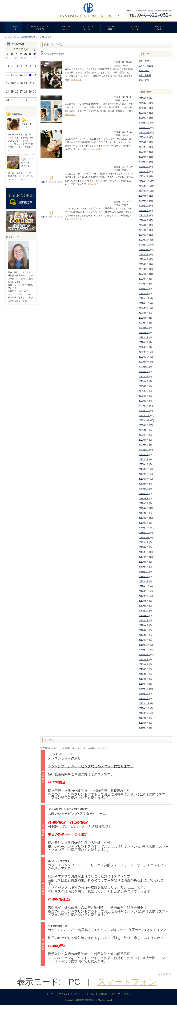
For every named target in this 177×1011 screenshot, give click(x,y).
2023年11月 (144, 244)
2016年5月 (143, 679)
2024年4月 (143, 220)
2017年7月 (143, 610)
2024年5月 (143, 215)
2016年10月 (144, 654)
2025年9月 (143, 137)
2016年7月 (143, 669)
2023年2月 (143, 288)
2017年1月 (143, 640)
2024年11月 (144, 186)
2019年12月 (144, 469)
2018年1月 (143, 581)
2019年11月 (144, 474)
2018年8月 (143, 547)
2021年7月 (143, 376)
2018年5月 (143, 562)
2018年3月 (143, 571)
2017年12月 (144, 586)
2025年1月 (143, 176)
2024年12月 (144, 181)
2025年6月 (143, 152)
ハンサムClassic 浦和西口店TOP (20, 37)
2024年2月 (143, 230)
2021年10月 (144, 362)
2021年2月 (143, 401)
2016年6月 (143, 674)
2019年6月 (143, 498)
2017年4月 (143, 625)
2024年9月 (143, 196)
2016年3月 (143, 689)
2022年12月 (144, 298)
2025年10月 (144, 132)
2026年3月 (143, 108)
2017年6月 (143, 615)
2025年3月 (143, 166)
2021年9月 (143, 366)
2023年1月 (143, 293)
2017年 (41, 37)
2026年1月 (143, 118)
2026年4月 (143, 103)
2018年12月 (144, 528)
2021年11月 (144, 357)
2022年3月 (143, 337)
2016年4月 (143, 684)
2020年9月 (143, 425)
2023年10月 (144, 249)
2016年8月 (143, 664)
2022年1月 (143, 347)
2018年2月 (143, 576)
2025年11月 (144, 127)
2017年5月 (143, 620)
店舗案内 (112, 27)
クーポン (88, 27)
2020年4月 (143, 449)
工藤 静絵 (144, 70)
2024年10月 (144, 191)
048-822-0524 (155, 15)
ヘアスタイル (41, 27)
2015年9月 (143, 718)
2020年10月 (144, 420)
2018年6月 (143, 557)
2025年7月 (143, 147)
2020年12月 (144, 410)
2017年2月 (143, 635)
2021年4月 (143, 391)
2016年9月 (143, 659)
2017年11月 (144, 591)
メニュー (66, 27)
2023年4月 (143, 279)
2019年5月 (143, 503)
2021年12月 (144, 352)
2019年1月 (143, 523)
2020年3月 (143, 454)
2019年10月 (144, 479)
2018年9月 (143, 542)
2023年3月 (143, 284)
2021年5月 (143, 386)
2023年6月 (143, 269)
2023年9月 (143, 254)
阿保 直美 (144, 80)
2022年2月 (143, 342)
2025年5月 (143, 157)
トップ (16, 27)
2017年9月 (143, 601)
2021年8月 (143, 371)
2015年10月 (144, 713)
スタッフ (136, 27)
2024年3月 (143, 225)
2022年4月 (143, 332)
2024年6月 (143, 210)
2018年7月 (143, 552)
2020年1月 (143, 464)
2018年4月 (143, 567)
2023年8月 (143, 259)
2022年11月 (144, 303)
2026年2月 (143, 113)
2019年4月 (143, 508)
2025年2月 (143, 171)
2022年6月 (143, 327)
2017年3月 (143, 630)
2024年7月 (143, 205)
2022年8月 (143, 318)
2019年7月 (143, 493)
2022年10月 (144, 308)
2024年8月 (143, 201)
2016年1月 (143, 698)
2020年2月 (143, 459)
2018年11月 (144, 532)
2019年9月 (143, 484)
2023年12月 (144, 240)
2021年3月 (143, 396)
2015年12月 (144, 703)
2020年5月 (143, 445)
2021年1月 (143, 406)
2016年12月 (144, 645)
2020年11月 (144, 415)
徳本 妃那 (144, 61)
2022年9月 (143, 313)
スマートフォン (127, 981)
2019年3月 (143, 513)
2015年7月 (143, 728)
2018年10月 (144, 537)
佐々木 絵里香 (146, 65)
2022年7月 (143, 323)
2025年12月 (144, 122)
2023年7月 (143, 264)
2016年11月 (144, 649)
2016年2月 (143, 693)
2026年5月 (143, 98)
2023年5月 (143, 274)
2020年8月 (143, 430)
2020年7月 (143, 435)
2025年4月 (143, 162)
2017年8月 (143, 606)
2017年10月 (144, 596)
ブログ (160, 27)
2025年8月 (143, 142)
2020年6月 (143, 440)
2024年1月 (143, 235)
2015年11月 (144, 708)
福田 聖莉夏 (145, 75)
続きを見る (76, 79)
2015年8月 (143, 723)
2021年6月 (143, 381)
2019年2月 (143, 518)
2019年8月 (143, 488)
